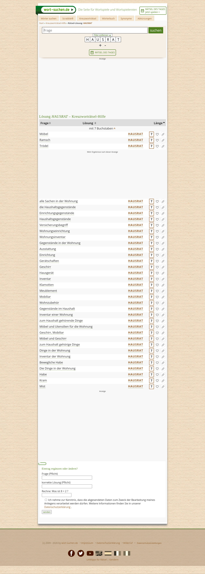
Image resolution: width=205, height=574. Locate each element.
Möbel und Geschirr (53, 338)
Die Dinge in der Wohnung (58, 368)
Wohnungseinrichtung (55, 231)
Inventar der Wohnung (55, 356)
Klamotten (47, 285)
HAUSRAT (135, 134)
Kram (43, 380)
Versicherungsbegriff (54, 225)
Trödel (44, 146)
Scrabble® (67, 18)
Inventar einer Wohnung (56, 314)
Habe (43, 374)
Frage (45, 123)
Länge (158, 123)
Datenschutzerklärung (57, 507)
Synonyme (126, 18)
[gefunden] (157, 134)
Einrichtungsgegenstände (57, 213)
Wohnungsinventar (53, 237)
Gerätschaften (49, 261)
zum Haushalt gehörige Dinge (60, 344)
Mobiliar (45, 297)
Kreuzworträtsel (87, 18)
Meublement (48, 291)
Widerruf (128, 542)
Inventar (45, 279)
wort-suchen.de (69, 542)
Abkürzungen (145, 18)
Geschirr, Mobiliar (52, 332)
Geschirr (45, 267)
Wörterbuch (108, 18)
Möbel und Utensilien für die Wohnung (66, 326)
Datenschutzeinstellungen (149, 543)
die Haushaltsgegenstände (58, 207)
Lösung (88, 123)
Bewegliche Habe (51, 362)
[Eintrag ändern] (163, 134)
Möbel (44, 134)
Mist (42, 386)
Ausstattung (48, 249)
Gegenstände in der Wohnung (60, 243)
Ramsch (45, 140)
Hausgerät (47, 273)
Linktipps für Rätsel (97, 559)
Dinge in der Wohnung (55, 350)
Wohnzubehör (49, 303)
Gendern (113, 559)
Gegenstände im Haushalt (57, 308)
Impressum (87, 542)
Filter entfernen (102, 35)
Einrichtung (47, 255)
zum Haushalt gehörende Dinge (61, 320)
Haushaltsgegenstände (55, 219)
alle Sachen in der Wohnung (59, 201)
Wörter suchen (48, 18)
